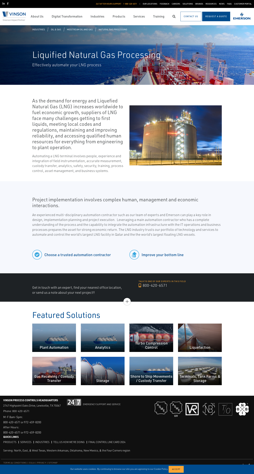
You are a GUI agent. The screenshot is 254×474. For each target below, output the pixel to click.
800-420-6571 (153, 285)
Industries (38, 29)
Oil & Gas (56, 29)
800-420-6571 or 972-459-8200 (24, 422)
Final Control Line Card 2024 (109, 442)
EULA (32, 462)
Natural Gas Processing (113, 29)
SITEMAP (53, 462)
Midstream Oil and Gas (80, 29)
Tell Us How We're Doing (70, 442)
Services (26, 442)
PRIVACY (41, 462)
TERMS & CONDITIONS (15, 462)
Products (9, 442)
